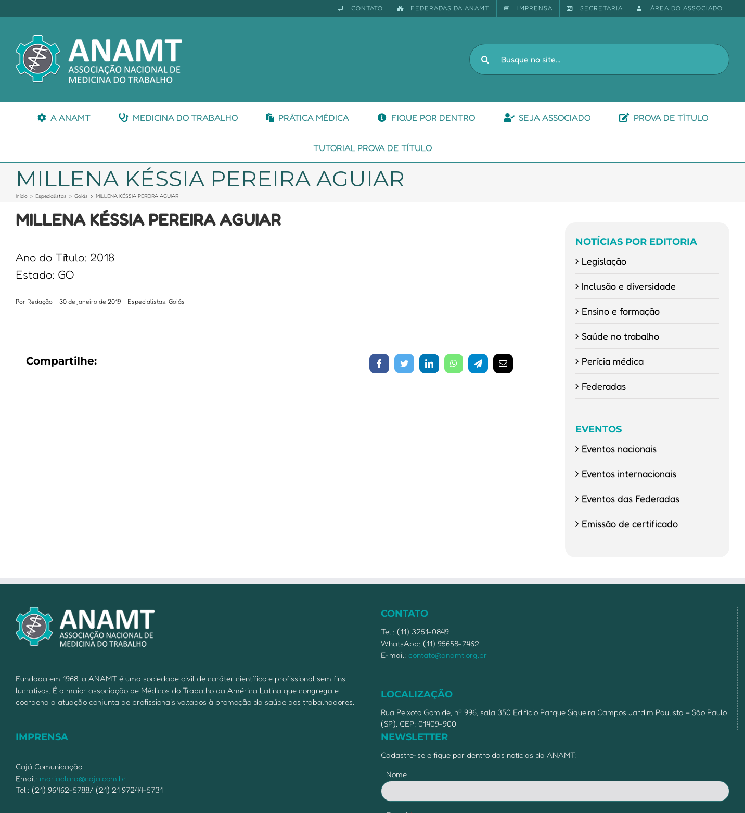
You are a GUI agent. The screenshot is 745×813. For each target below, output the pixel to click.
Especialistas (146, 301)
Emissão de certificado (630, 523)
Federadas (604, 386)
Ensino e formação (621, 311)
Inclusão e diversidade (629, 286)
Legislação (604, 261)
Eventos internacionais (629, 473)
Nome (396, 774)
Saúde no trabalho (620, 336)
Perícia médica (613, 361)
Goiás (177, 301)
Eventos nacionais (619, 448)
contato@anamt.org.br (447, 655)
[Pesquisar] (484, 59)
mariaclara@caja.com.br (83, 778)
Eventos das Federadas (630, 498)
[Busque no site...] (599, 59)
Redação (40, 301)
